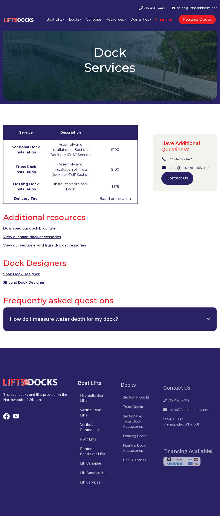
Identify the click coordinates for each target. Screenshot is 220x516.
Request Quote (197, 19)
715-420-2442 (154, 8)
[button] (55, 19)
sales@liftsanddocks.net (197, 8)
